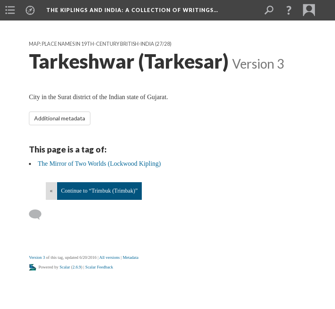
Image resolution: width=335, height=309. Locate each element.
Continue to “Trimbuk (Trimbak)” (99, 191)
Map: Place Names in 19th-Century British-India (91, 44)
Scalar (64, 267)
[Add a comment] (39, 214)
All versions (109, 257)
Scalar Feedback (99, 267)
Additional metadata (59, 118)
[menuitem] (10, 10)
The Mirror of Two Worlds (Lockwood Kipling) (99, 163)
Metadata (130, 257)
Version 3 (37, 257)
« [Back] (51, 191)
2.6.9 (77, 267)
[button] (289, 10)
